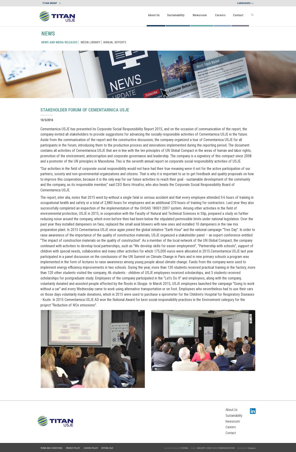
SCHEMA (184, 448)
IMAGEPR (201, 448)
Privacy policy (73, 448)
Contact (238, 15)
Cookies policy (91, 448)
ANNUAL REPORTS (114, 42)
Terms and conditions (51, 448)
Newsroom (200, 15)
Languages (245, 3)
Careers (220, 15)
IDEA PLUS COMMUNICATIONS (221, 448)
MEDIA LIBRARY (90, 42)
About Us (154, 15)
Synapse (252, 448)
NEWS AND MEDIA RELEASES (59, 42)
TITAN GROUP (51, 3)
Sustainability (175, 15)
